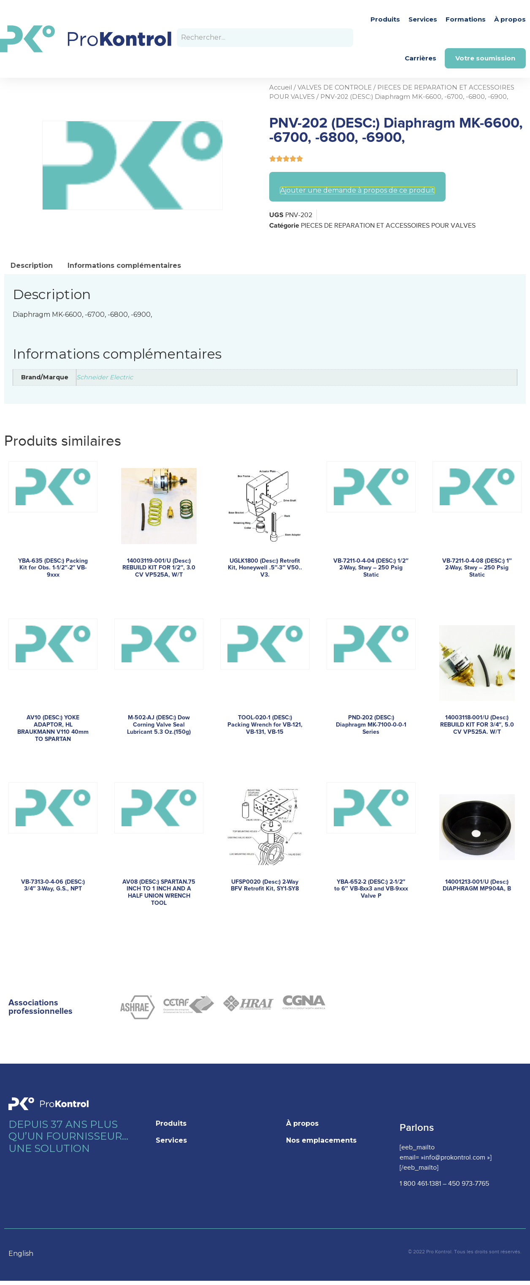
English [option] (20, 1254)
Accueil (280, 87)
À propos (510, 19)
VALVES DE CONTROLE (334, 87)
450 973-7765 (468, 1184)
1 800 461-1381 (420, 1184)
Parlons (417, 1128)
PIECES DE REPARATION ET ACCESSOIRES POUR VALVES (388, 226)
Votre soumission (485, 58)
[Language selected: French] (25, 1253)
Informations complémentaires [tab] (124, 265)
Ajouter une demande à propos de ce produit (357, 190)
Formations (466, 19)
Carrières (420, 58)
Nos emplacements (321, 1140)
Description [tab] (32, 265)
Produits (385, 19)
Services (422, 19)
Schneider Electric (104, 377)
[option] (25, 1253)
